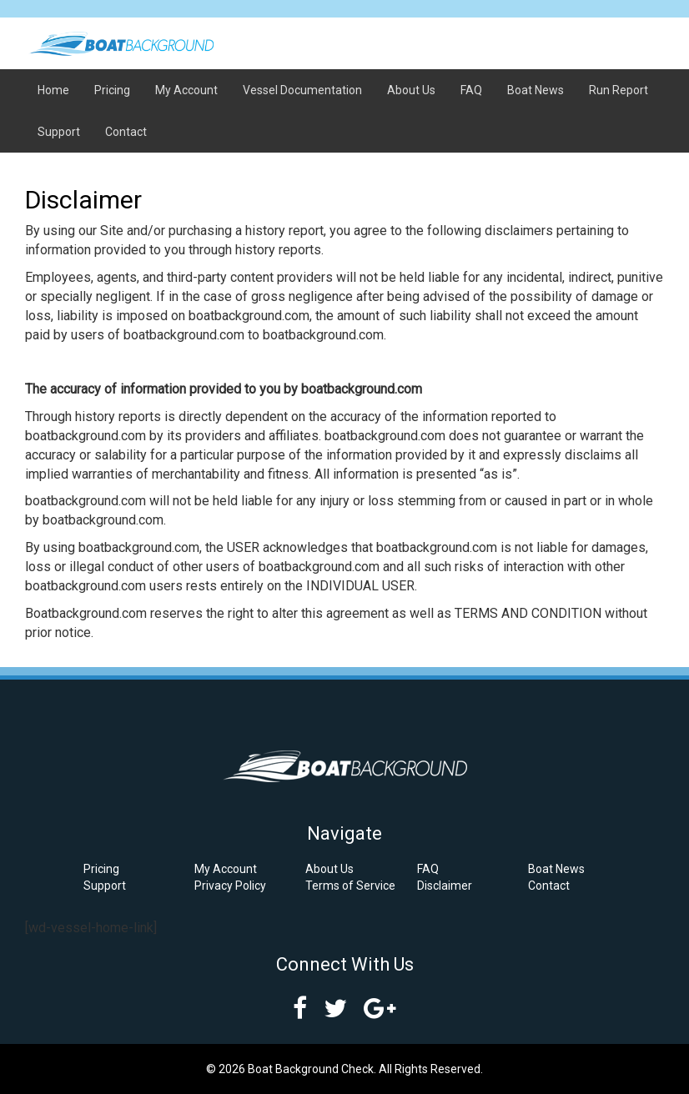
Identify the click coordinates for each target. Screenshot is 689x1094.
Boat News (535, 90)
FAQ (471, 90)
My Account (186, 90)
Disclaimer (444, 885)
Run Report (618, 90)
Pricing (112, 90)
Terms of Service (350, 885)
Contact (126, 131)
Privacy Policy (230, 885)
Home (53, 90)
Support (59, 131)
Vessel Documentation (302, 90)
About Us (411, 90)
